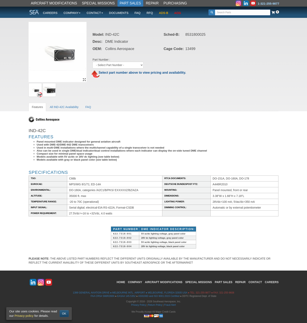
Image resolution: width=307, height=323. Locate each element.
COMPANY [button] (72, 12)
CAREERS (50, 12)
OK (64, 313)
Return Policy (155, 305)
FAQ (137, 12)
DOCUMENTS (119, 12)
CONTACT (255, 282)
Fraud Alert (170, 305)
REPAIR (152, 3)
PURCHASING (175, 3)
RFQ (150, 12)
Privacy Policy (138, 305)
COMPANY (135, 282)
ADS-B (163, 12)
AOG (177, 12)
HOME (121, 282)
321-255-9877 (203, 292)
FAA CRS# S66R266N (102, 296)
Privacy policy (23, 315)
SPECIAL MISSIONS (98, 3)
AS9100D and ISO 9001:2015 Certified (158, 296)
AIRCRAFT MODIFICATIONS (54, 3)
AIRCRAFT (163, 282)
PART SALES (130, 3)
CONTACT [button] (95, 12)
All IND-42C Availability (64, 107)
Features (37, 107)
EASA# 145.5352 (126, 296)
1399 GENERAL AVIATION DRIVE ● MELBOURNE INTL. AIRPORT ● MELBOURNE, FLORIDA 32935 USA (130, 292)
